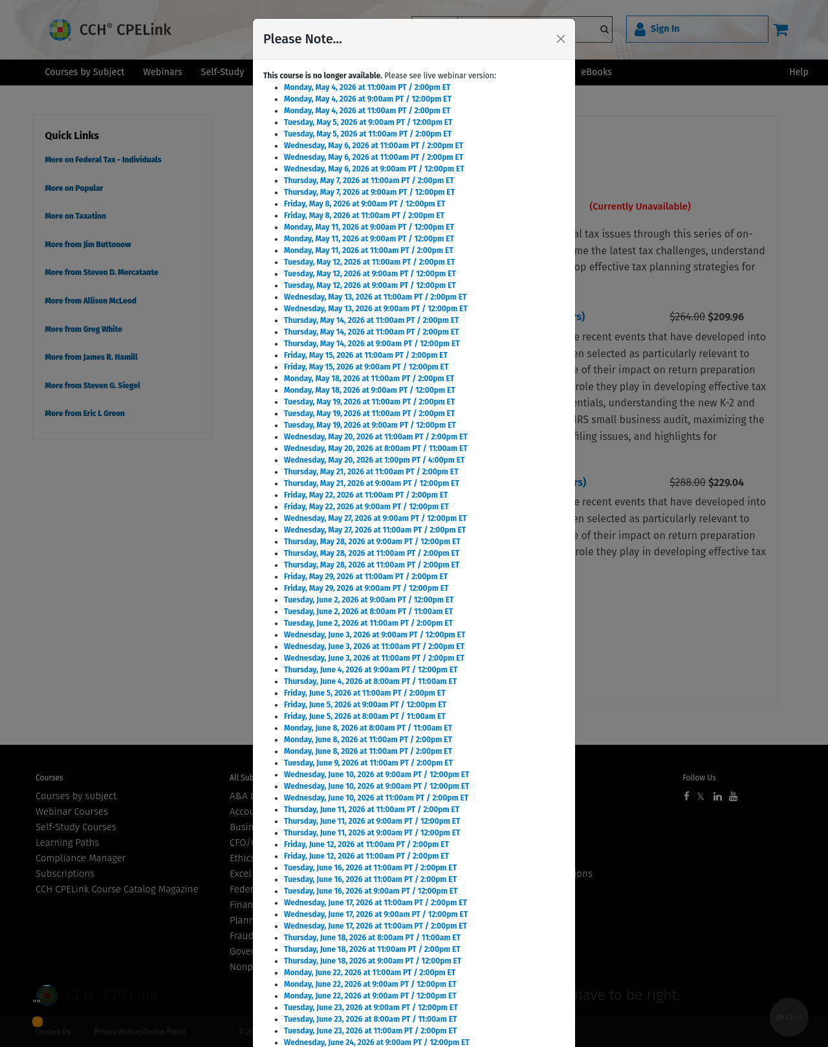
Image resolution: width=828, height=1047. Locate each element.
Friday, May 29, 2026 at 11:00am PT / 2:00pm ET (366, 576)
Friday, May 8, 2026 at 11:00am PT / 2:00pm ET (364, 215)
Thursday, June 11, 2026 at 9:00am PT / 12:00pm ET (372, 821)
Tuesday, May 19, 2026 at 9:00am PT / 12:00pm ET (370, 425)
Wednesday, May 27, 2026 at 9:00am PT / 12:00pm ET (375, 518)
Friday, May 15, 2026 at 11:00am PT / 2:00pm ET (366, 355)
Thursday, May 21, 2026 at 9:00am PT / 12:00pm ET (371, 483)
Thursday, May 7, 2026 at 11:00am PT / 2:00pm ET (369, 180)
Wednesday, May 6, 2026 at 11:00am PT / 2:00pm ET (373, 145)
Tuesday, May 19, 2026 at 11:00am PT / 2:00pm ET (369, 401)
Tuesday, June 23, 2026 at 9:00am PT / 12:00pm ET (371, 1007)
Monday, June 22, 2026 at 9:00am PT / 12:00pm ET (370, 984)
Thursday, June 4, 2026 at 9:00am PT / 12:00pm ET (370, 669)
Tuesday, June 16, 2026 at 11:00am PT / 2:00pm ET (370, 867)
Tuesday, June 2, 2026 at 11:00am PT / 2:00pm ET (368, 623)
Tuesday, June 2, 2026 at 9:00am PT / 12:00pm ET (368, 599)
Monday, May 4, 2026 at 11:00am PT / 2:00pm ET (367, 87)
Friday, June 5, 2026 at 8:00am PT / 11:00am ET (365, 716)
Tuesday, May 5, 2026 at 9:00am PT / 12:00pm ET (368, 122)
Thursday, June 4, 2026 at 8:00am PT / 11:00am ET (370, 681)
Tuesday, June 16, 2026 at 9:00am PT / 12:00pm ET (371, 891)
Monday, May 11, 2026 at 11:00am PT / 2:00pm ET (368, 250)
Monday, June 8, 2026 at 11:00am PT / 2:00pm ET (368, 739)
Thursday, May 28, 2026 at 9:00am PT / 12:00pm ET (372, 541)
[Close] (561, 39)
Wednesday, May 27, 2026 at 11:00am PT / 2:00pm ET (375, 530)
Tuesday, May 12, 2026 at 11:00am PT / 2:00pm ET (369, 262)
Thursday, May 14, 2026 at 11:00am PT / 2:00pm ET (371, 320)
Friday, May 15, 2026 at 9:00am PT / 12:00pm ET (366, 366)
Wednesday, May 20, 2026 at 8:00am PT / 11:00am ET (376, 448)
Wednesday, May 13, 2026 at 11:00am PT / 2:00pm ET (375, 297)
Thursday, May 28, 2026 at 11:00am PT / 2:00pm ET (371, 553)
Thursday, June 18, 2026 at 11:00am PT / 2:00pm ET (372, 949)
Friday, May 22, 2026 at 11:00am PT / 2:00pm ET (366, 495)
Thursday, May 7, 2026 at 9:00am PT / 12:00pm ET (369, 192)
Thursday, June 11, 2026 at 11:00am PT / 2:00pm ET (371, 809)
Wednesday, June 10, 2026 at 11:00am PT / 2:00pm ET (376, 797)
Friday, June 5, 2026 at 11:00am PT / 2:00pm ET (365, 693)
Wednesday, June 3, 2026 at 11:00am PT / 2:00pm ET (374, 646)
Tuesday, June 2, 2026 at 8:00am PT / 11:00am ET (368, 611)
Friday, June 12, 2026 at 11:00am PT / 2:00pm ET (366, 844)
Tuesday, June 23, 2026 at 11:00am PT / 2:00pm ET (370, 1030)
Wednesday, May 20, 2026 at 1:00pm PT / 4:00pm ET (374, 460)
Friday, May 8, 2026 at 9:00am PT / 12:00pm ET (364, 203)
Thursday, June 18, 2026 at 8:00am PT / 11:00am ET (372, 937)
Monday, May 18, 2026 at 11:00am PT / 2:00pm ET (369, 378)
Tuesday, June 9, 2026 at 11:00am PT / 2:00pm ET (368, 762)
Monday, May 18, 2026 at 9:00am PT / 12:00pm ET (369, 390)
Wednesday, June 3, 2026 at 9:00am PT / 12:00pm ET (374, 634)
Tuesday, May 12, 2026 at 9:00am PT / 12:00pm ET (370, 273)
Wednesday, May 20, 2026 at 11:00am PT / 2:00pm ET (376, 436)
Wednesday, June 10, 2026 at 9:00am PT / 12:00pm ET (377, 774)
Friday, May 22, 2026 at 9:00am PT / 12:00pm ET (366, 506)
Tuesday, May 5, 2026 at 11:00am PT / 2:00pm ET (368, 133)
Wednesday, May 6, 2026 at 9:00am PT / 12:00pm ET (374, 168)
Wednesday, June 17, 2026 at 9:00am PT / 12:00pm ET (376, 914)
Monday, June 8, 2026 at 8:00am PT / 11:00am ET (368, 728)
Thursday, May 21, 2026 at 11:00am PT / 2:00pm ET (371, 471)
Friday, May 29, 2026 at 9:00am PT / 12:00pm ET (366, 588)
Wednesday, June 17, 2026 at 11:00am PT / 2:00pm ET (375, 902)
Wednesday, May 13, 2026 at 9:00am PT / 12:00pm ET (376, 308)
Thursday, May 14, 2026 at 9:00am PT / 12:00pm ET (372, 343)
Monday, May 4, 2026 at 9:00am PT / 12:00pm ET (368, 99)
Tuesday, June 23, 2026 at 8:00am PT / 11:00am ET (370, 1019)
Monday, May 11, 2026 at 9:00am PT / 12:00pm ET (369, 227)
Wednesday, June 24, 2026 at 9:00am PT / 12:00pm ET (377, 1042)
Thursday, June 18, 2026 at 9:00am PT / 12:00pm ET (372, 960)
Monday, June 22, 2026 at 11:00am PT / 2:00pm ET (369, 972)
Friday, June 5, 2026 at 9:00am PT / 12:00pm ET (365, 704)
